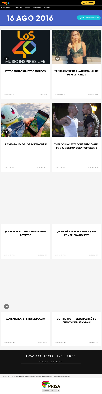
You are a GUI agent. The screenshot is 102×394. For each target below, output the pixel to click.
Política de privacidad (17, 376)
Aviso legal (6, 376)
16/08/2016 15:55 (42, 94)
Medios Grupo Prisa (51, 390)
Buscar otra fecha (90, 18)
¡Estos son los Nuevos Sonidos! (25, 71)
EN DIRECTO (90, 3)
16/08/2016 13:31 (93, 255)
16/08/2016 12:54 (42, 342)
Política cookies (30, 376)
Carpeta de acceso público (62, 376)
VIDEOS (27, 8)
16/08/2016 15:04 (93, 94)
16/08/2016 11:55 (93, 342)
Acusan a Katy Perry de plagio (25, 318)
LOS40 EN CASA (49, 8)
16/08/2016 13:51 (42, 255)
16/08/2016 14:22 (93, 168)
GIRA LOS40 (37, 8)
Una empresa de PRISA (51, 384)
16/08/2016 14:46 (42, 168)
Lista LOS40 (5, 8)
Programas (17, 8)
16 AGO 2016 (30, 18)
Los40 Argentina (9, 94)
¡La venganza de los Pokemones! (26, 144)
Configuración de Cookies (44, 376)
